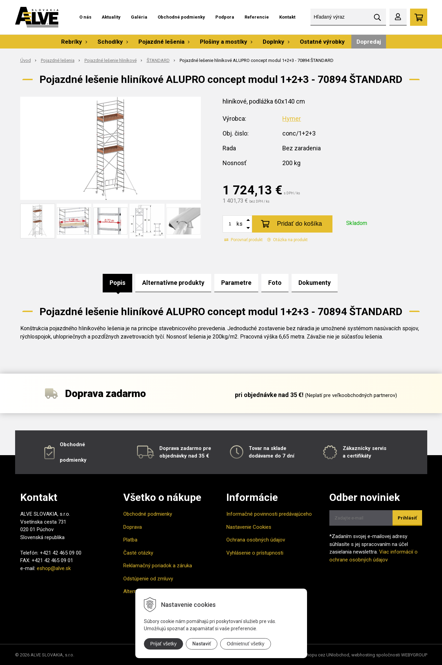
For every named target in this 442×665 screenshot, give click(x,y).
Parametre (236, 282)
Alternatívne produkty (173, 282)
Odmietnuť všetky (245, 643)
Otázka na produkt (287, 239)
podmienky (73, 460)
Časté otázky (138, 553)
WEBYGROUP (414, 654)
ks (239, 224)
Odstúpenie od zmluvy (148, 579)
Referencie (257, 17)
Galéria (139, 17)
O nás (85, 17)
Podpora (224, 17)
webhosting (363, 654)
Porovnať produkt (243, 239)
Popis (117, 282)
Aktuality (111, 17)
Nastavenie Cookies (248, 527)
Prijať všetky (163, 643)
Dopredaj (368, 41)
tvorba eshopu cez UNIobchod (318, 654)
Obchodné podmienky (181, 17)
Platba (130, 540)
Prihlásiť (407, 518)
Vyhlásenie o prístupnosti (254, 553)
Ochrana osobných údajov (255, 540)
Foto (275, 282)
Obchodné (72, 444)
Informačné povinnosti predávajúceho (269, 514)
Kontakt (287, 17)
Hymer (291, 118)
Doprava (132, 527)
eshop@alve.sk (54, 568)
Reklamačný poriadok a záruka (157, 565)
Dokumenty (314, 282)
